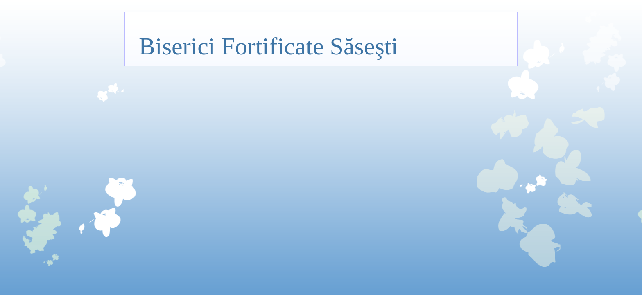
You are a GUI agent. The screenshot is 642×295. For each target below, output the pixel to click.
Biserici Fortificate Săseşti (268, 46)
